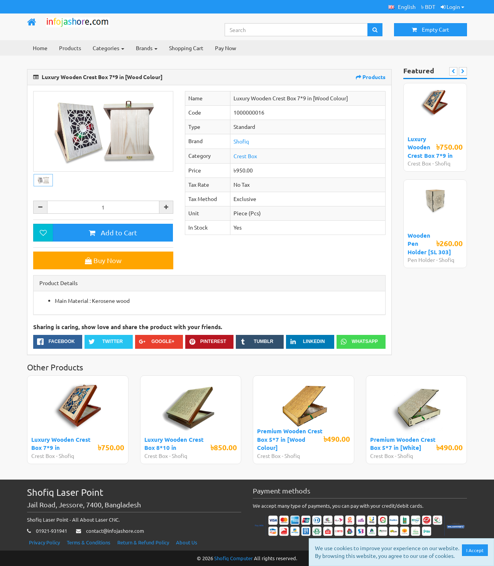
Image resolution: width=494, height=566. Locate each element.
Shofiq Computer (233, 558)
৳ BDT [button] (428, 6)
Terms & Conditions (88, 542)
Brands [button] (146, 47)
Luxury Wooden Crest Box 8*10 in (174, 443)
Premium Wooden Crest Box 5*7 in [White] (403, 443)
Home (40, 47)
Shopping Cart (186, 47)
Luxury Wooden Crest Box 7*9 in (430, 147)
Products (70, 47)
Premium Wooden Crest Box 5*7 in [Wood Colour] (290, 439)
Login (452, 6)
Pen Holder (422, 259)
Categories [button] (108, 47)
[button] (402, 7)
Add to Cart (113, 232)
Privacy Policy (44, 542)
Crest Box (245, 155)
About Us (186, 542)
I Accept (475, 550)
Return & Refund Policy (143, 542)
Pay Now (225, 47)
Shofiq (241, 141)
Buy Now (103, 260)
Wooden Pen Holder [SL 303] (429, 243)
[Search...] (296, 29)
